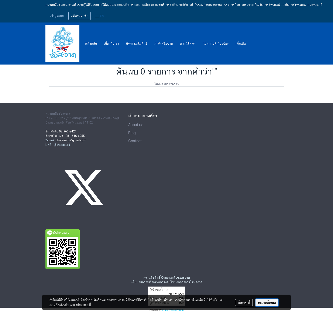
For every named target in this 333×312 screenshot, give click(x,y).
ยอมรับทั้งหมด (267, 302)
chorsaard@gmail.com (71, 140)
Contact (135, 141)
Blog (132, 133)
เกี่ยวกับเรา (111, 43)
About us (135, 124)
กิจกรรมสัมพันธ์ (136, 43)
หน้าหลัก (91, 43)
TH (99, 15)
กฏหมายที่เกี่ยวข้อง (215, 43)
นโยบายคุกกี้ (83, 304)
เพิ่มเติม (241, 43)
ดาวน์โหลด (187, 43)
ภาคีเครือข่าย (163, 43)
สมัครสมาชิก (79, 16)
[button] (253, 43)
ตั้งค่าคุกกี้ (244, 302)
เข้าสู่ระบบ (57, 16)
